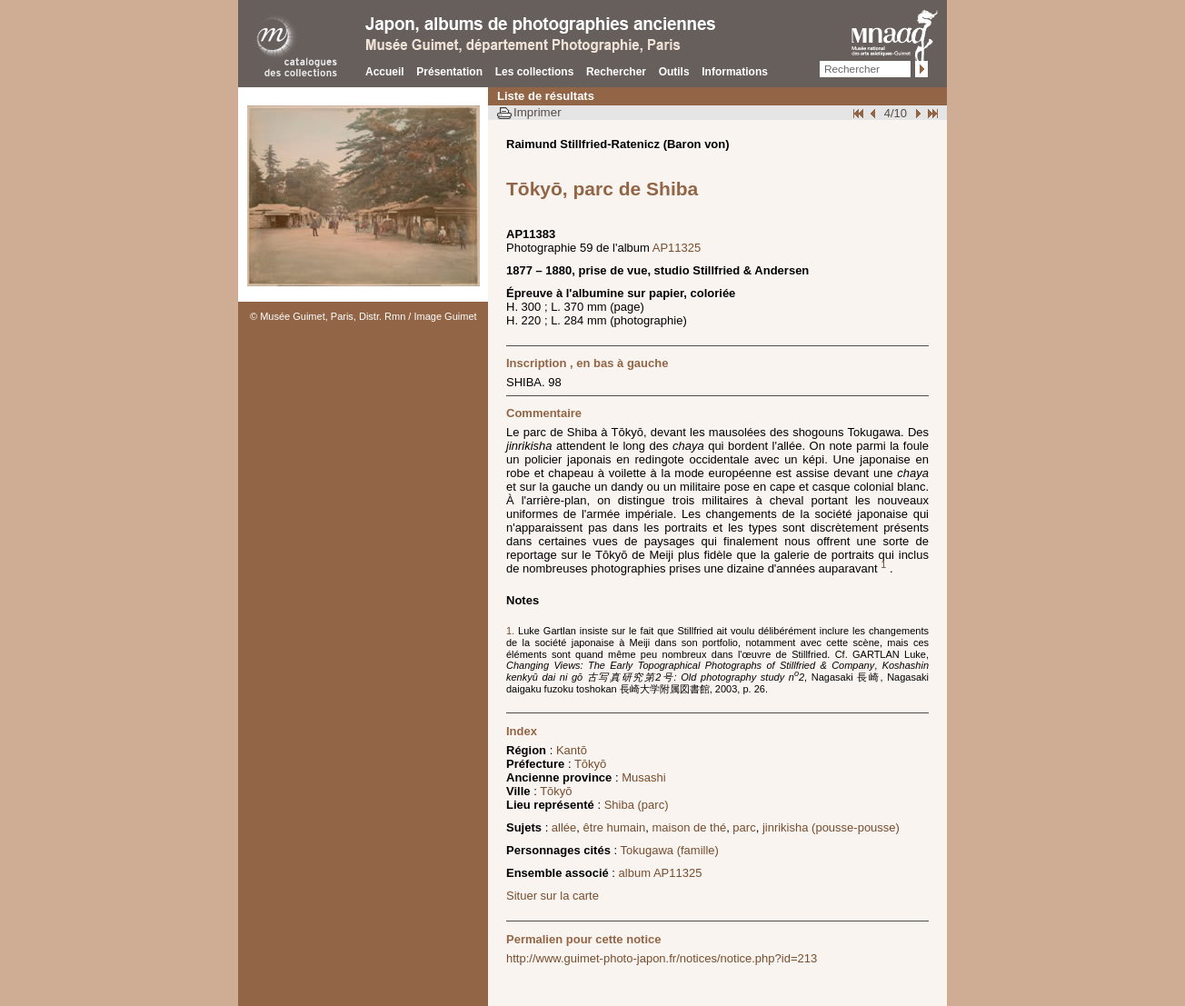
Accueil (384, 71)
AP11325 (677, 247)
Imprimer (537, 112)
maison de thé (689, 827)
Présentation (449, 71)
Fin (931, 113)
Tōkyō (590, 764)
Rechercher (616, 71)
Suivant (916, 113)
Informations (735, 71)
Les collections (534, 71)
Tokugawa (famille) (670, 850)
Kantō (571, 750)
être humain (614, 827)
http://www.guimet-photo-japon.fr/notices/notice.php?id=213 (661, 958)
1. (512, 630)
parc (743, 827)
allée (564, 827)
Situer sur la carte (552, 895)
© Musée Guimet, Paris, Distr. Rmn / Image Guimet (363, 316)
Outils (674, 71)
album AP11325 (660, 873)
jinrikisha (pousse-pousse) (831, 827)
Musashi (643, 777)
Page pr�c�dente (875, 113)
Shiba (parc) (636, 805)
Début (859, 113)
